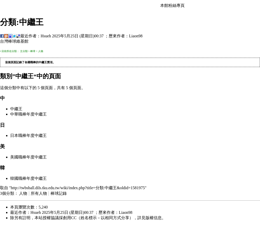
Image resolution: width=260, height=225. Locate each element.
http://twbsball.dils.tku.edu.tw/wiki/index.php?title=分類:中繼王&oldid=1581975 (78, 188)
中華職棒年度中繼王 (28, 114)
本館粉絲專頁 (172, 5)
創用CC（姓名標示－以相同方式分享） (98, 218)
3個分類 (7, 193)
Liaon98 (135, 36)
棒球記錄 (59, 193)
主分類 (24, 51)
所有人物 (39, 193)
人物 (40, 51)
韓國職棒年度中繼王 (28, 178)
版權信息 (153, 218)
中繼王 (43, 62)
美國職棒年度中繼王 (28, 157)
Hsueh (46, 36)
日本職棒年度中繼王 (28, 136)
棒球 (32, 51)
